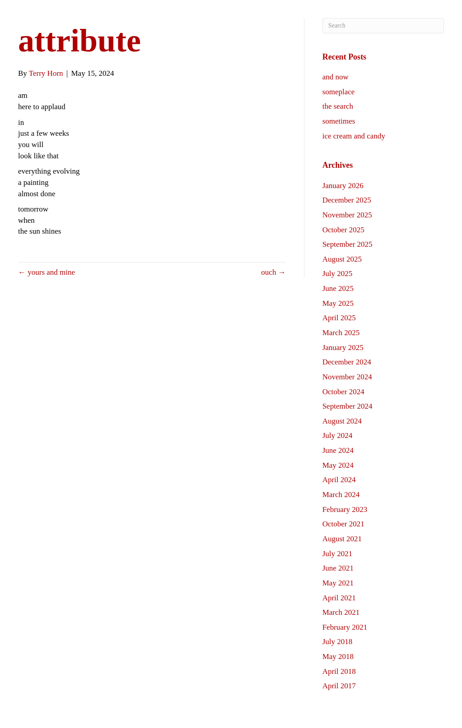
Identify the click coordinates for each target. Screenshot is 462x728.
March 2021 (341, 612)
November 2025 (347, 215)
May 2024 (338, 465)
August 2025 (342, 259)
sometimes (338, 121)
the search (337, 106)
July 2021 (337, 553)
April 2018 (339, 671)
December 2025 (346, 200)
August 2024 (342, 421)
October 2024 (343, 391)
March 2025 (341, 332)
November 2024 (347, 377)
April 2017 (339, 686)
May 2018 (338, 656)
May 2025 (338, 303)
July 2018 (337, 641)
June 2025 (338, 288)
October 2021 (343, 524)
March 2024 (341, 494)
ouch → (273, 272)
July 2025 (337, 273)
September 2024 (347, 406)
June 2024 (338, 450)
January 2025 (343, 347)
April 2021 (339, 598)
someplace (338, 92)
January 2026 (343, 185)
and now (335, 77)
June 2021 (338, 568)
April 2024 (339, 479)
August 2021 (342, 538)
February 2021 (345, 627)
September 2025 (347, 244)
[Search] (383, 25)
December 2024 (346, 362)
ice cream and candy (353, 136)
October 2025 (343, 230)
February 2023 (345, 509)
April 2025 (339, 317)
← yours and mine (46, 272)
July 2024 (337, 435)
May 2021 (338, 583)
